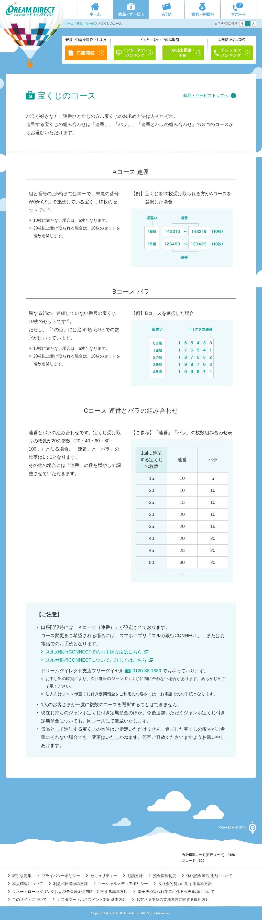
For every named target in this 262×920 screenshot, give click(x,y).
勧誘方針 (135, 875)
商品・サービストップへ (205, 95)
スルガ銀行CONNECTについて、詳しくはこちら (96, 660)
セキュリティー (103, 875)
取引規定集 (21, 875)
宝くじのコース (111, 23)
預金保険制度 (164, 875)
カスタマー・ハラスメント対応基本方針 (91, 899)
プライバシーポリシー (61, 875)
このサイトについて (29, 899)
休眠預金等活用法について (209, 875)
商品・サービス (87, 23)
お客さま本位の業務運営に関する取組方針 (172, 899)
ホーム (69, 23)
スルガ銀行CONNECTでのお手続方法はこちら (94, 651)
